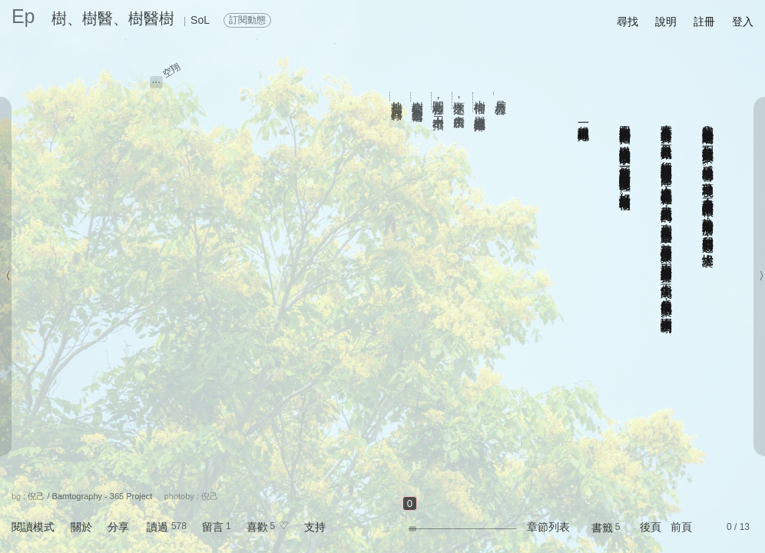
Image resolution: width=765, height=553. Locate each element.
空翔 (171, 70)
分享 (118, 527)
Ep (23, 16)
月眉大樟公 (501, 93)
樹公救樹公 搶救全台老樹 (418, 97)
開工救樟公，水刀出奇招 (438, 101)
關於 (81, 527)
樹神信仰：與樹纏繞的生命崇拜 (480, 102)
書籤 (602, 528)
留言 (213, 527)
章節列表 (548, 527)
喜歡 (257, 527)
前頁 (681, 527)
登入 (742, 21)
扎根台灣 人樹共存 (397, 96)
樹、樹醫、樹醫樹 (112, 18)
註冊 (704, 21)
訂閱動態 (247, 20)
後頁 (650, 527)
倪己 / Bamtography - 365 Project (90, 496)
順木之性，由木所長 (459, 100)
